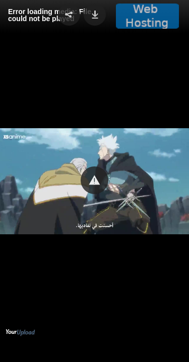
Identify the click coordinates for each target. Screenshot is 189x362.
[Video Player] (94, 181)
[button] (94, 180)
